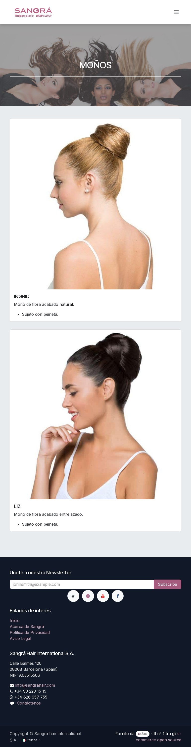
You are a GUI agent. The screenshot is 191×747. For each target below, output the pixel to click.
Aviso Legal (20, 638)
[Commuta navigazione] (176, 12)
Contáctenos (29, 703)
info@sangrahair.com (35, 685)
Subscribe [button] (167, 584)
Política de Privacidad (30, 632)
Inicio (15, 620)
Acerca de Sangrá (27, 626)
